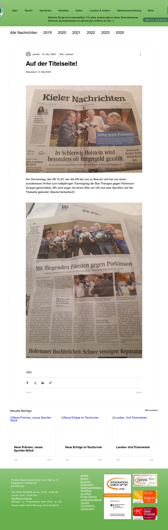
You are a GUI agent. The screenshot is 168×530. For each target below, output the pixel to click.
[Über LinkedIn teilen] (42, 382)
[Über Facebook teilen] (27, 382)
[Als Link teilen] (50, 382)
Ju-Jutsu (86, 493)
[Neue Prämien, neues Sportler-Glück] (33, 429)
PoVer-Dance (89, 496)
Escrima (86, 481)
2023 (105, 32)
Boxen (84, 478)
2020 (62, 32)
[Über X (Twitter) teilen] (35, 382)
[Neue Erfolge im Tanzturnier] (84, 429)
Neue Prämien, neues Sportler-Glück (28, 449)
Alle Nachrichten (23, 32)
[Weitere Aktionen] (140, 54)
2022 (91, 32)
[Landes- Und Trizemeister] (135, 429)
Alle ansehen (151, 410)
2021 (76, 32)
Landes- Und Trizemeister (133, 447)
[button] (29, 11)
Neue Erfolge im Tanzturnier (83, 447)
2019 (47, 32)
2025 (120, 32)
